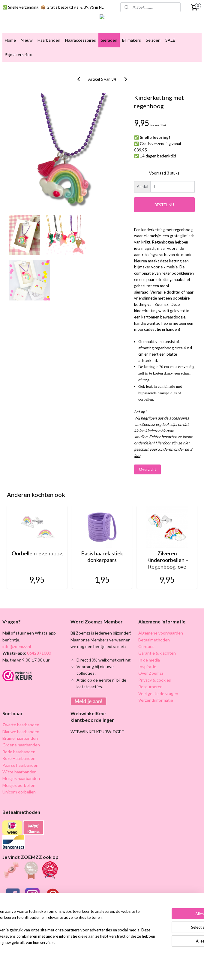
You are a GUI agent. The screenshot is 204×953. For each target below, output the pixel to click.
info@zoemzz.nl (16, 646)
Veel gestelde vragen (158, 693)
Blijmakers (131, 40)
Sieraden (109, 40)
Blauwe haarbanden (20, 731)
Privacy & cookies (154, 680)
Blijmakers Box (18, 54)
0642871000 (38, 653)
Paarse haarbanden (20, 765)
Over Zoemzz (150, 673)
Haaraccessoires (80, 40)
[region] (62, 918)
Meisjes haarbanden (21, 778)
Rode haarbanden (18, 751)
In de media (149, 659)
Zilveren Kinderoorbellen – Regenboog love (167, 559)
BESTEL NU (164, 204)
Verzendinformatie (155, 700)
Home (10, 40)
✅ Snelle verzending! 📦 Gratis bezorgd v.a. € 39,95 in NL (53, 7)
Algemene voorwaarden (160, 632)
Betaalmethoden (154, 639)
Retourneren (150, 686)
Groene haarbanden (21, 744)
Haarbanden (49, 40)
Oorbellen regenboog (37, 553)
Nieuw (27, 40)
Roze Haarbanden (18, 758)
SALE (170, 40)
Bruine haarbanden (20, 738)
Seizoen (153, 40)
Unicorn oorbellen (19, 791)
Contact (146, 646)
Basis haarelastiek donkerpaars (102, 556)
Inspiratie (147, 666)
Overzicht (147, 469)
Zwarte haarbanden (20, 724)
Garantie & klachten (157, 653)
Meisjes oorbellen (18, 785)
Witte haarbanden (19, 771)
